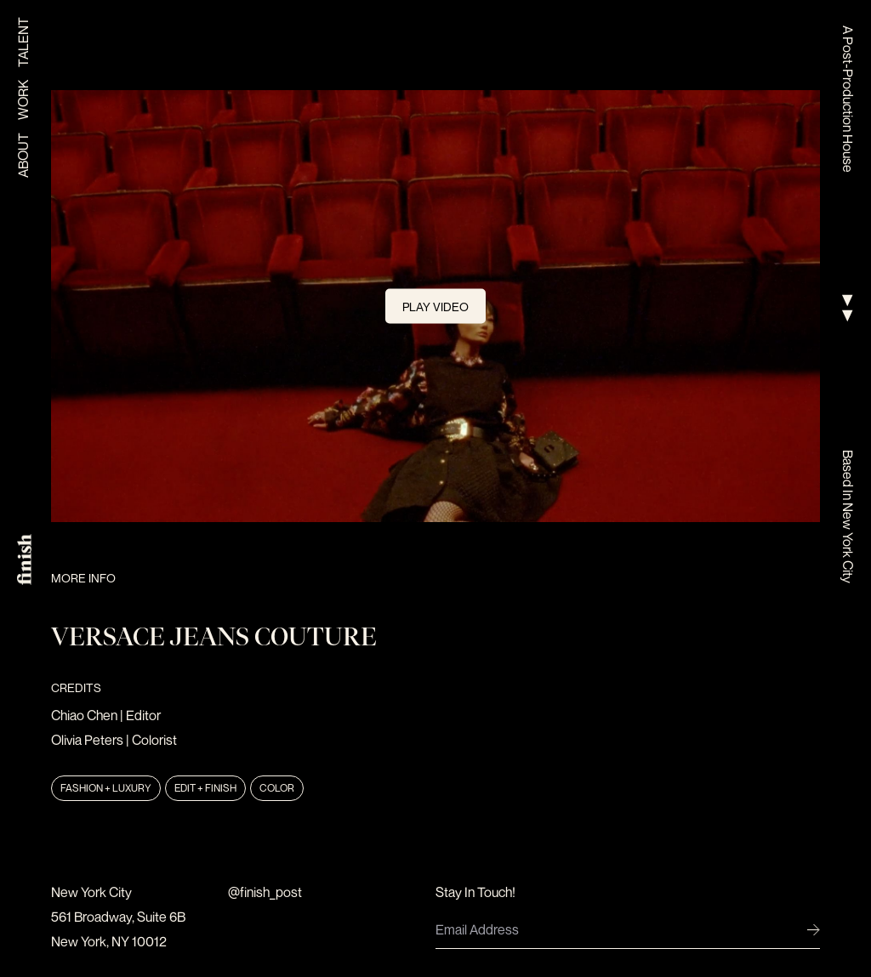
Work (22, 100)
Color (276, 787)
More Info (83, 578)
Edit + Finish (205, 787)
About (22, 155)
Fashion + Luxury (105, 787)
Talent (22, 42)
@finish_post (265, 891)
